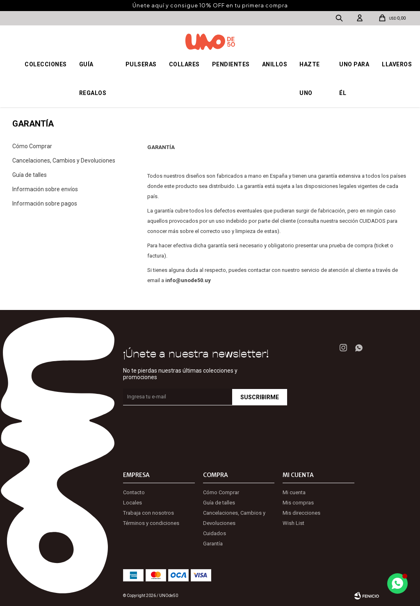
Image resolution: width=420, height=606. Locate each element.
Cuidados (214, 533)
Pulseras (141, 64)
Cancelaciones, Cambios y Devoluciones (63, 160)
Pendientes (231, 64)
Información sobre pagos (44, 203)
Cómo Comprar (32, 146)
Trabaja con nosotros (148, 513)
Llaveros (397, 64)
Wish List (293, 523)
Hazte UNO (309, 78)
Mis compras (298, 503)
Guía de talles (29, 175)
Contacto (134, 492)
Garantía (213, 543)
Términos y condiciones (151, 523)
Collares (184, 64)
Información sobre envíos (45, 189)
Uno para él (354, 78)
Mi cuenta (294, 492)
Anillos (275, 64)
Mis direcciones (301, 513)
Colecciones (46, 64)
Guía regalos (93, 78)
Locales (132, 503)
